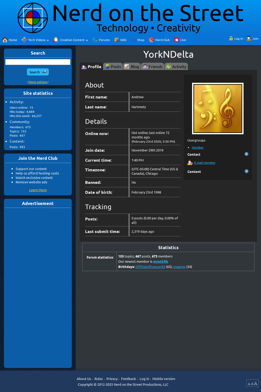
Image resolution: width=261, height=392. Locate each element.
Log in (238, 38)
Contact (193, 154)
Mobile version (163, 378)
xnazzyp (179, 266)
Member (198, 147)
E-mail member (205, 162)
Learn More (38, 190)
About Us (84, 378)
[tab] (91, 66)
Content (194, 171)
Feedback (128, 378)
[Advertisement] (38, 287)
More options (38, 82)
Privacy (111, 378)
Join (255, 38)
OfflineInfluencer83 (150, 266)
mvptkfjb (160, 261)
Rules (98, 378)
